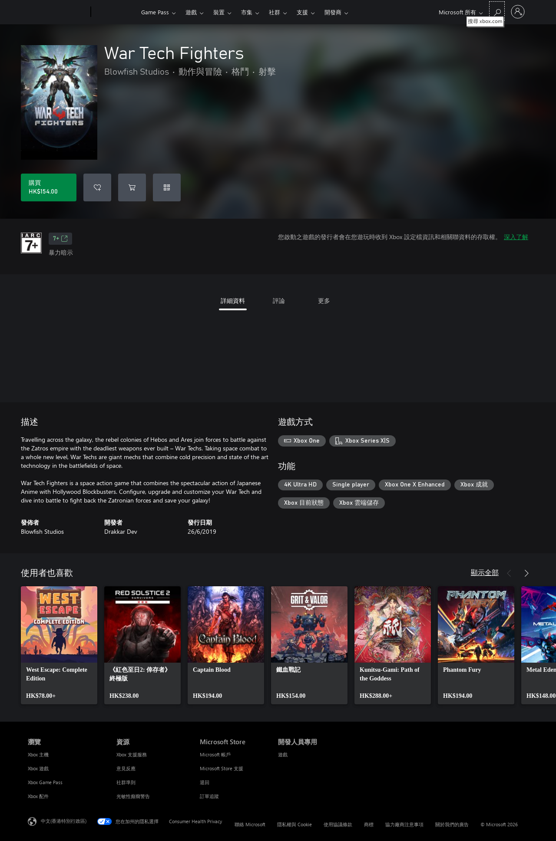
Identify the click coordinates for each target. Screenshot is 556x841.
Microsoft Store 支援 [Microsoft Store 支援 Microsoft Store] (221, 768)
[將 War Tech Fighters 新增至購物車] (132, 187)
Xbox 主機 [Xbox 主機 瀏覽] (38, 754)
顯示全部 (485, 572)
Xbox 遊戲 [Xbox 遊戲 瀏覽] (38, 768)
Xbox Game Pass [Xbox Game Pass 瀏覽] (45, 782)
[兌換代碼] (167, 187)
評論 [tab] (279, 300)
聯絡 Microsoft (250, 824)
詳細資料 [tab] (233, 300)
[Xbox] (115, 12)
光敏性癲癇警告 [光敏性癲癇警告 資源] (133, 796)
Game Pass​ (155, 12)
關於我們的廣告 (452, 824)
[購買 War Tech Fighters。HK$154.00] (48, 187)
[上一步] (509, 573)
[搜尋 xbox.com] (497, 11)
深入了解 (516, 237)
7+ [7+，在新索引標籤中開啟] (60, 238)
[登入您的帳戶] (517, 11)
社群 (274, 12)
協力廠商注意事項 (404, 824)
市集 (246, 12)
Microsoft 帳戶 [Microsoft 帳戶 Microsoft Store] (215, 754)
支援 (302, 12)
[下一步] (526, 573)
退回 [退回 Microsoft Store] (204, 782)
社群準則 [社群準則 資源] (126, 782)
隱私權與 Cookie (294, 824)
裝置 (219, 12)
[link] (59, 645)
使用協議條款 (338, 824)
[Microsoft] (57, 12)
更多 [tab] (324, 300)
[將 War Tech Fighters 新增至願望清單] (97, 187)
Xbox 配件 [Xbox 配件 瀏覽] (38, 796)
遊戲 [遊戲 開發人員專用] (283, 754)
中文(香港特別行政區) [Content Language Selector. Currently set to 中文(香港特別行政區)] (63, 821)
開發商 (332, 12)
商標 (369, 824)
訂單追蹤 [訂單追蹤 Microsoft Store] (209, 796)
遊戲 (191, 12)
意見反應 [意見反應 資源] (126, 768)
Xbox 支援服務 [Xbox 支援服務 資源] (131, 754)
